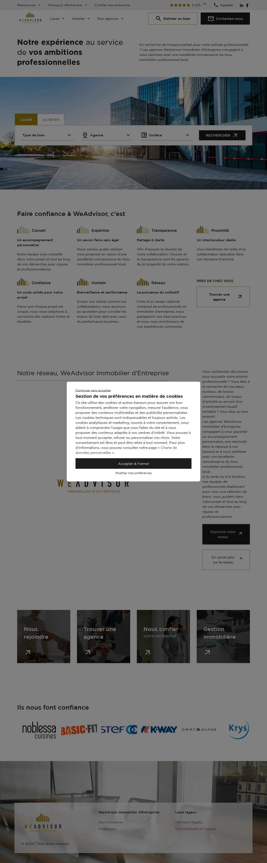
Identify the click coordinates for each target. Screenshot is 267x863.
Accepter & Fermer (133, 463)
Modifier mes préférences (133, 472)
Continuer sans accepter (93, 390)
